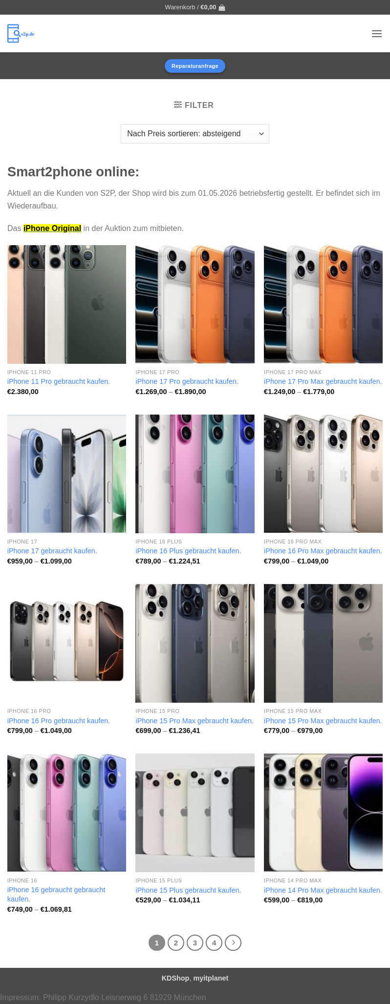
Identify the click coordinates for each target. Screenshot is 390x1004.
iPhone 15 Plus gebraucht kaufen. (188, 890)
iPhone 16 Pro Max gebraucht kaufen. (323, 551)
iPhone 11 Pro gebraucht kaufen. (58, 381)
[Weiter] (233, 943)
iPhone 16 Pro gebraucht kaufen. (58, 721)
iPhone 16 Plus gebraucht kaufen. (188, 551)
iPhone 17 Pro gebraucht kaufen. (186, 381)
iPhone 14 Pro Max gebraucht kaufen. (323, 890)
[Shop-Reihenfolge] (195, 134)
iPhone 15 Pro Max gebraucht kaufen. (194, 721)
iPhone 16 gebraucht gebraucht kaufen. (56, 894)
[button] (195, 7)
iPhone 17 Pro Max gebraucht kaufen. (323, 381)
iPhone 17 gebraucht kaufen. (52, 551)
